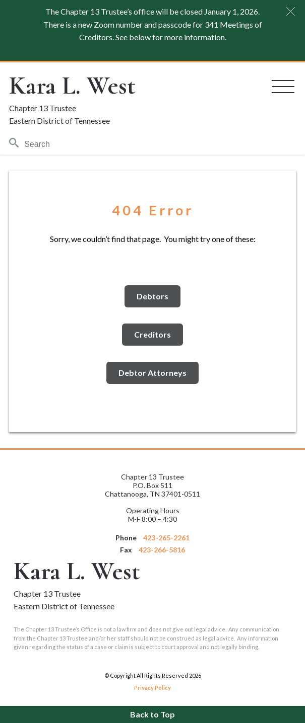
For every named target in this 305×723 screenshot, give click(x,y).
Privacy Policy (152, 687)
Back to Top (152, 714)
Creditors (152, 334)
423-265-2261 (166, 537)
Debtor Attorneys (152, 372)
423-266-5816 (162, 549)
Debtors (152, 296)
